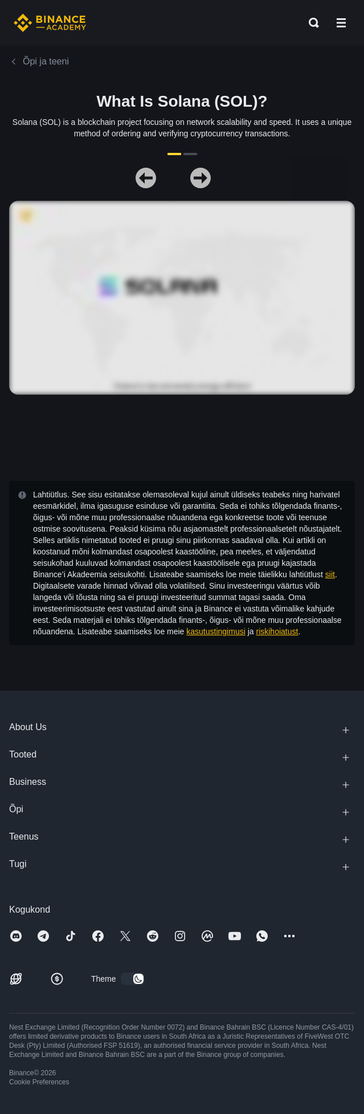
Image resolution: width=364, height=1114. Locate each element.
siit (330, 574)
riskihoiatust (277, 631)
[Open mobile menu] (341, 23)
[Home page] (50, 23)
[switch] (133, 979)
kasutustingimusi (216, 631)
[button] (341, 23)
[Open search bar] (310, 23)
